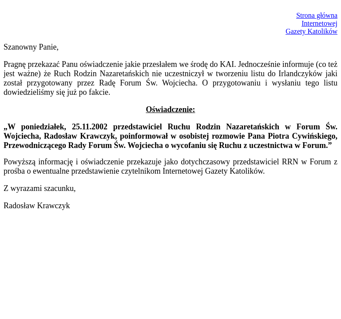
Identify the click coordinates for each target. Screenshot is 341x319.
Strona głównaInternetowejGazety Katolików (311, 23)
